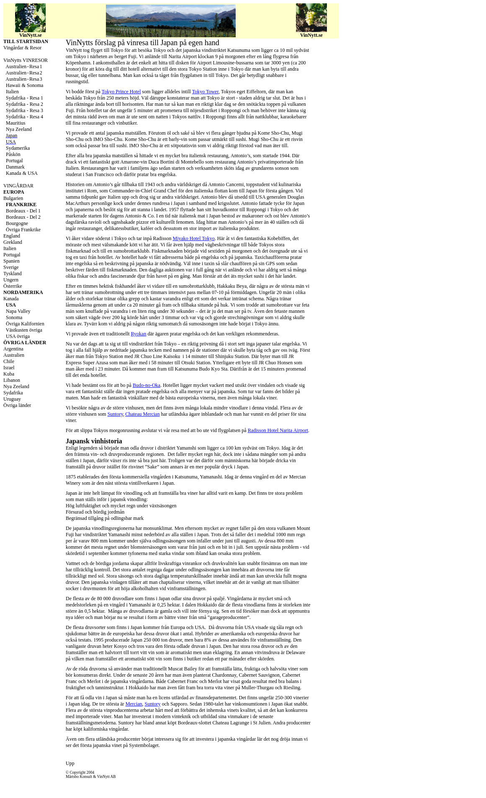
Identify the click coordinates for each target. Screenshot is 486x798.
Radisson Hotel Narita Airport (278, 430)
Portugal (12, 255)
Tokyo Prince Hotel (121, 92)
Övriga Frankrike (23, 230)
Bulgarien (13, 198)
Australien (13, 355)
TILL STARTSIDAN (25, 41)
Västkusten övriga (23, 330)
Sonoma (14, 317)
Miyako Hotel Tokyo (194, 238)
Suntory (115, 414)
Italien (9, 248)
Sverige (11, 267)
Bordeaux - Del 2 (23, 217)
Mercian (134, 704)
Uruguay (12, 399)
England (11, 236)
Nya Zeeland (16, 386)
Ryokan (139, 334)
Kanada (11, 299)
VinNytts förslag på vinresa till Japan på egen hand (142, 42)
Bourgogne (17, 223)
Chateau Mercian (142, 414)
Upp (70, 763)
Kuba (8, 374)
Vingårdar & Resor (22, 48)
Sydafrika (13, 393)
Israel (9, 368)
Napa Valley (18, 311)
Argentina (13, 349)
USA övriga (18, 336)
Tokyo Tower (205, 92)
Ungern (10, 280)
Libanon (11, 380)
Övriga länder (17, 405)
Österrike (12, 286)
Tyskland (12, 273)
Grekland (12, 242)
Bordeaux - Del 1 (23, 211)
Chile (8, 361)
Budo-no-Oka (146, 385)
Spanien (11, 261)
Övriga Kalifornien (25, 324)
